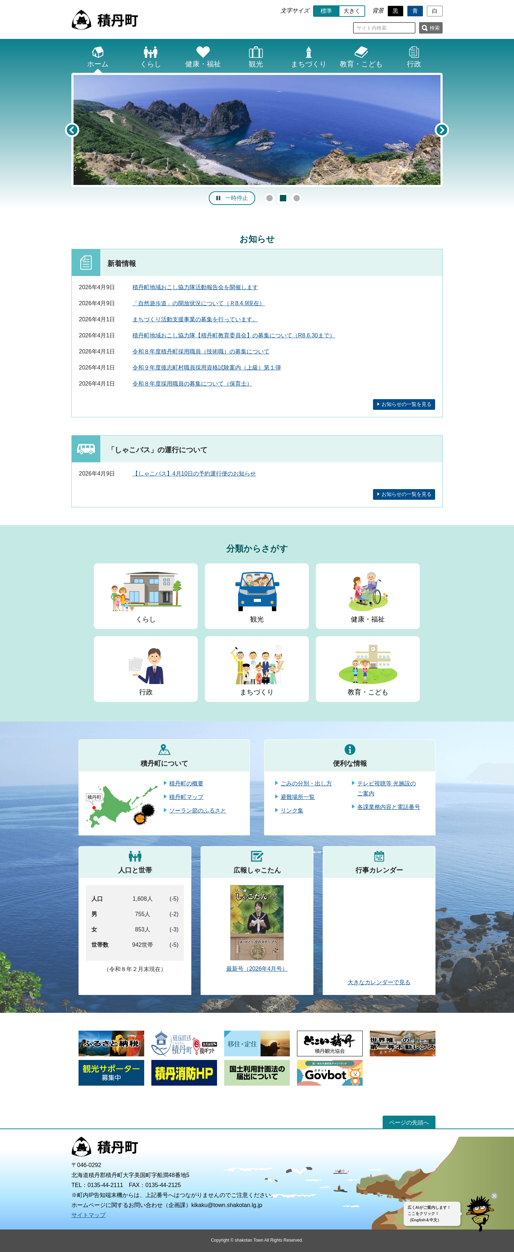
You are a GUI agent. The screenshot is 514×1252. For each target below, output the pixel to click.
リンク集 (292, 811)
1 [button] (269, 198)
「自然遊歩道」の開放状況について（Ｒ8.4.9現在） (198, 303)
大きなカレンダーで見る (379, 982)
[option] (257, 130)
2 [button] (283, 198)
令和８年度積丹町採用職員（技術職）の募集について (200, 351)
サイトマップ (88, 1215)
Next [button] (442, 130)
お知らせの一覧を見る (407, 404)
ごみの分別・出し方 (306, 783)
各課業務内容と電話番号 (388, 807)
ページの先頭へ (409, 1123)
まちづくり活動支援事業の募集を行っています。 (195, 319)
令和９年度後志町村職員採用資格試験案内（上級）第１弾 (206, 367)
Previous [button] (72, 130)
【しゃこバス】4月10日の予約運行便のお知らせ (194, 474)
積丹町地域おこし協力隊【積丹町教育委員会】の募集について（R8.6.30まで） (233, 335)
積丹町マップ (186, 797)
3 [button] (297, 198)
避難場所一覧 (298, 797)
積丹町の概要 (186, 783)
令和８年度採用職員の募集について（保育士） (192, 384)
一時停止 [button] (236, 198)
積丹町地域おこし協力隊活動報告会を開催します (195, 287)
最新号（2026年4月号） (257, 969)
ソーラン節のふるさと (197, 811)
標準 (326, 11)
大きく (352, 11)
